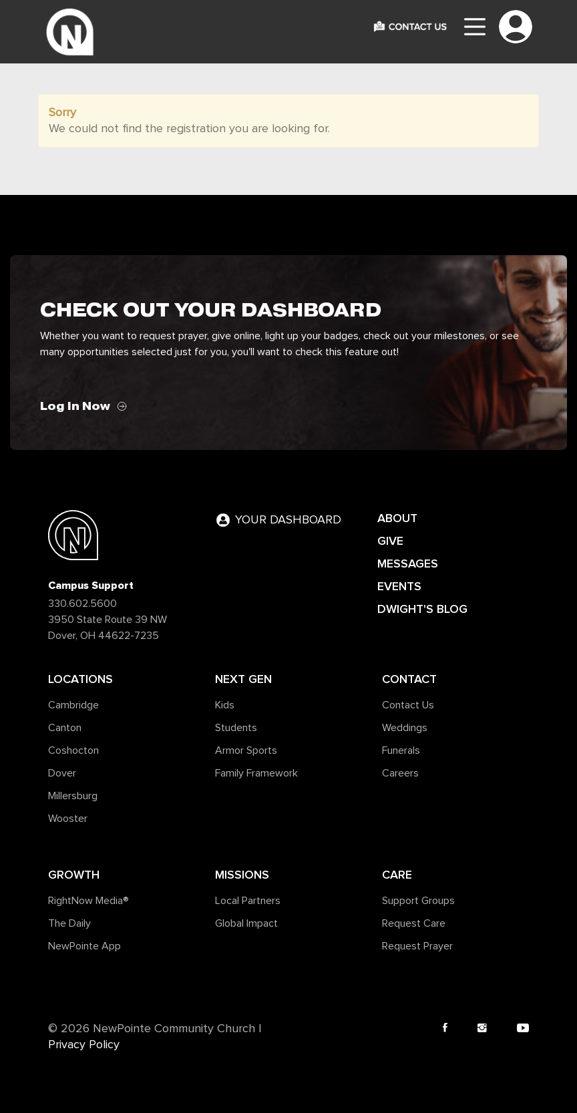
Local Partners (247, 900)
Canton (64, 727)
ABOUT (397, 518)
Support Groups (418, 900)
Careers (400, 773)
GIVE (390, 540)
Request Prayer (417, 946)
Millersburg (73, 796)
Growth (74, 874)
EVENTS (399, 586)
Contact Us (408, 705)
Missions (242, 874)
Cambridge (73, 705)
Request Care (413, 923)
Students (236, 727)
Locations (80, 679)
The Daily (69, 923)
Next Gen (243, 679)
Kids (224, 705)
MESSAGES (407, 563)
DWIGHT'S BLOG (422, 609)
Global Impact (246, 923)
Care (397, 874)
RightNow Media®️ (88, 900)
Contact (409, 679)
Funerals (401, 750)
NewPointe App (84, 946)
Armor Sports (246, 750)
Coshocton (73, 750)
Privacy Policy (84, 1045)
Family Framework (256, 773)
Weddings (404, 727)
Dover (62, 773)
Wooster (67, 818)
